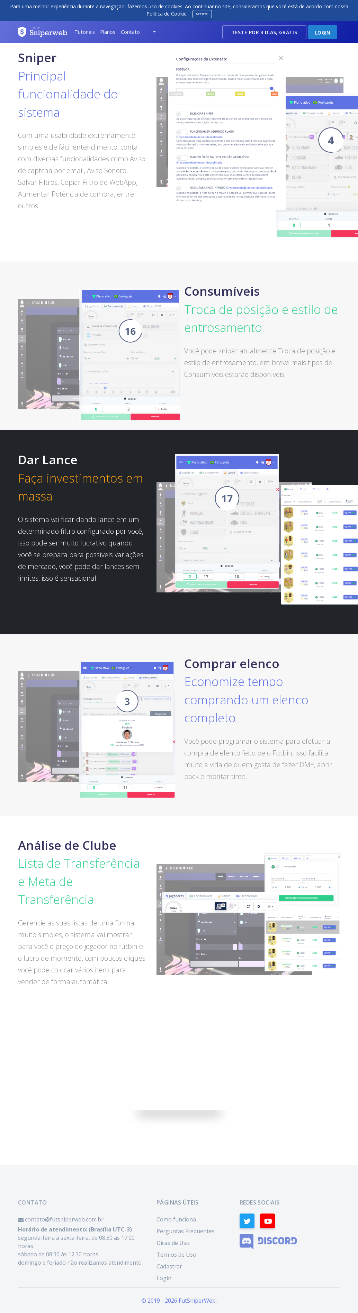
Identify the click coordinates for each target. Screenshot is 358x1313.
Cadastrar (169, 1266)
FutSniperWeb (197, 1300)
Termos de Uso (176, 1254)
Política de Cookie (166, 13)
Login (163, 1278)
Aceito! (202, 14)
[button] (84, 32)
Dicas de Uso (173, 1243)
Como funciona (176, 1219)
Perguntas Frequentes (185, 1231)
